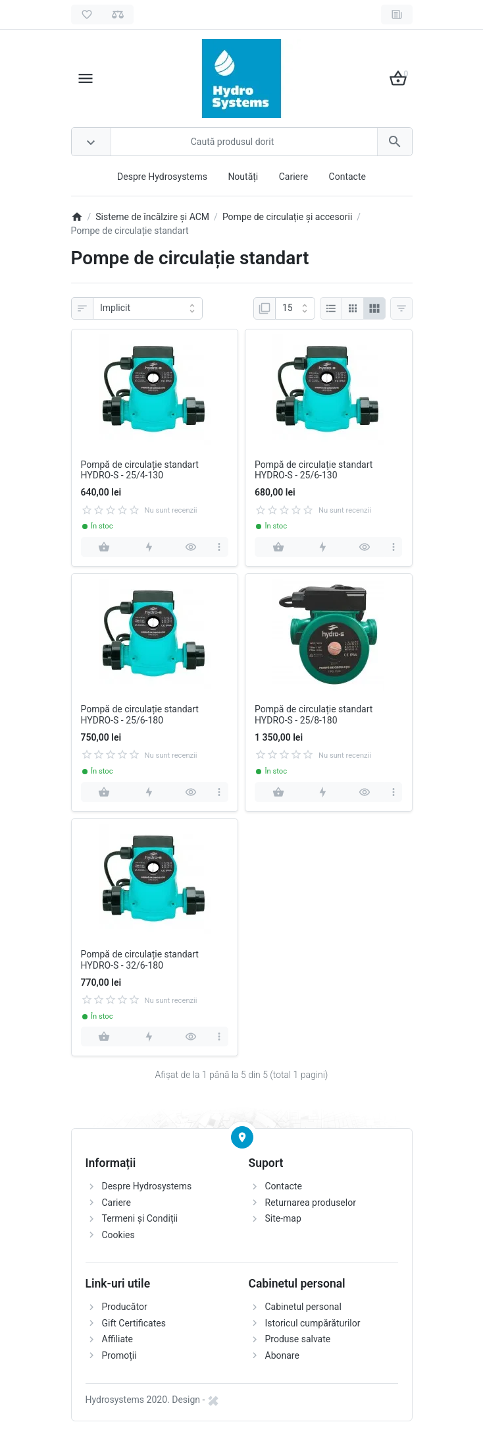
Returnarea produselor (310, 1202)
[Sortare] (148, 308)
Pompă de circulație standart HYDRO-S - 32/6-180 (140, 960)
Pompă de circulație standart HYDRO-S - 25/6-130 (313, 470)
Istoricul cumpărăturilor (313, 1323)
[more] (219, 547)
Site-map (283, 1218)
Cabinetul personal (303, 1306)
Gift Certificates (134, 1323)
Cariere (293, 176)
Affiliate (118, 1339)
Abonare (282, 1355)
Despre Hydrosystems (162, 176)
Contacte (347, 176)
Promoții (119, 1355)
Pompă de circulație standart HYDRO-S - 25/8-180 (313, 714)
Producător (124, 1306)
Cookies (118, 1235)
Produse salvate (298, 1339)
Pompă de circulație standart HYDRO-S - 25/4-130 (140, 470)
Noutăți (243, 176)
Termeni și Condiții (140, 1218)
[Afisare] (295, 308)
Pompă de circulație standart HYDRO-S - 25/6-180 (140, 714)
